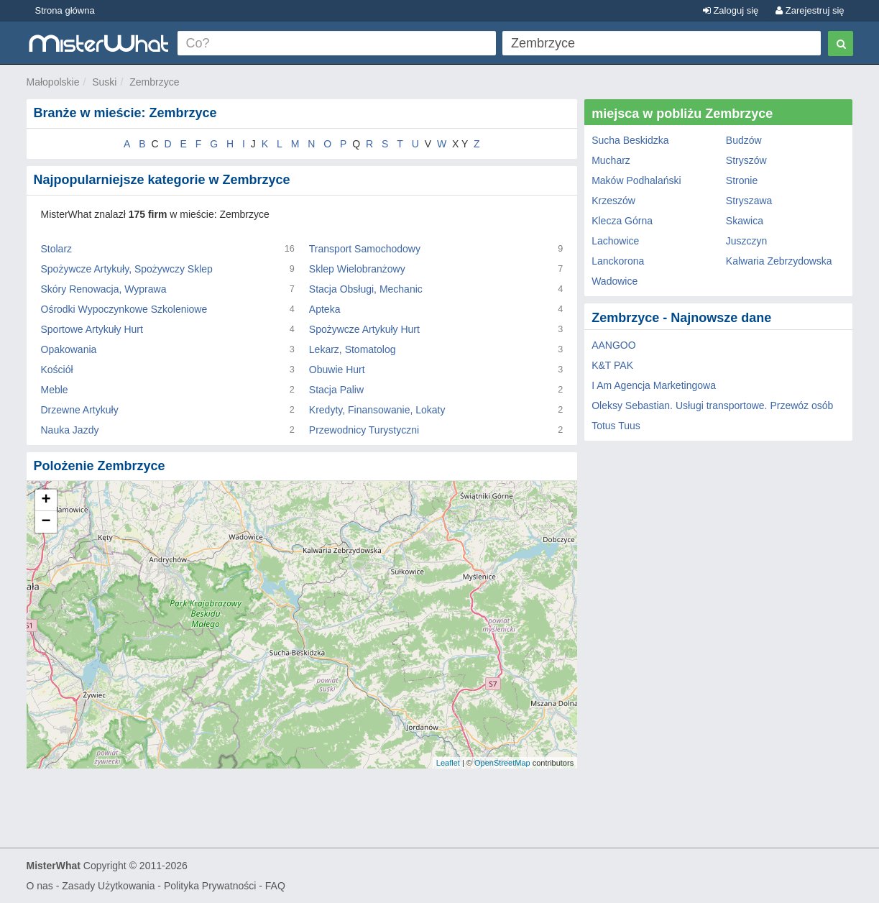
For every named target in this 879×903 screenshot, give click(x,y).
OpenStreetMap (502, 762)
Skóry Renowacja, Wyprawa (104, 289)
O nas (40, 885)
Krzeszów (613, 200)
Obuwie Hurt (337, 369)
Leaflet (448, 762)
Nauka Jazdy (70, 430)
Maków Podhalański (636, 180)
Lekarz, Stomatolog (352, 349)
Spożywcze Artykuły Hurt (364, 329)
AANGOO (613, 345)
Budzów (744, 140)
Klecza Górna (622, 220)
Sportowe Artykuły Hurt (92, 329)
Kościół (57, 369)
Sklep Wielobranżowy (357, 269)
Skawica (744, 220)
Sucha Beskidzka (630, 140)
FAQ (275, 885)
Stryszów (746, 160)
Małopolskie (53, 82)
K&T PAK (612, 365)
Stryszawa (749, 200)
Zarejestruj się (810, 10)
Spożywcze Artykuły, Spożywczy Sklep (127, 269)
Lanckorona (618, 261)
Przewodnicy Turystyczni (364, 430)
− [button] (45, 522)
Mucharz (611, 160)
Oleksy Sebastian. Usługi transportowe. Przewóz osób (712, 405)
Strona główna (65, 10)
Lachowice (615, 241)
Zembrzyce (154, 82)
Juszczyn (747, 241)
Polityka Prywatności (210, 885)
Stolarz (57, 249)
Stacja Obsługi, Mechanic (366, 289)
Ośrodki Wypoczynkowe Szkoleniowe (124, 309)
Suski (104, 82)
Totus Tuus (616, 425)
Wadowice (615, 281)
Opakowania (69, 349)
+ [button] (45, 500)
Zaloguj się (730, 10)
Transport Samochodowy (364, 249)
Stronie (742, 180)
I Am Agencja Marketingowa (654, 385)
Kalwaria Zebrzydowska (779, 261)
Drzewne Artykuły (80, 410)
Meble (54, 389)
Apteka (325, 309)
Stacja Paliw (336, 389)
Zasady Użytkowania (108, 885)
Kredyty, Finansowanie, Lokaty (377, 410)
